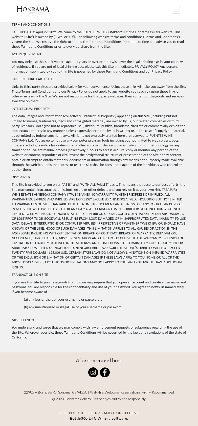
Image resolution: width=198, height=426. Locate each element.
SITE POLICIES (72, 413)
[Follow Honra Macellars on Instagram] (93, 372)
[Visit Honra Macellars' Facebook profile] (105, 372)
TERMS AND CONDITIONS (114, 413)
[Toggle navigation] (176, 11)
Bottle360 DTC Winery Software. (99, 418)
